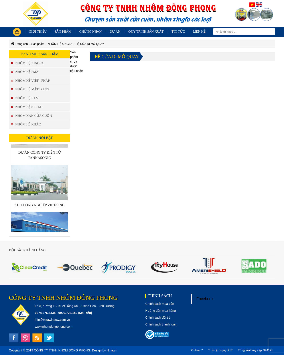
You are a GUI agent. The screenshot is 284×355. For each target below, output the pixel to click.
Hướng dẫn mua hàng (160, 310)
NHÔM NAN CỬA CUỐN (33, 115)
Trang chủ (19, 44)
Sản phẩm (63, 31)
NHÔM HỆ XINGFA (60, 44)
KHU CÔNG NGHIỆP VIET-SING (39, 206)
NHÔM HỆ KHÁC (28, 124)
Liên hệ (199, 31)
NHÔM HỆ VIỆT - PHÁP (32, 80)
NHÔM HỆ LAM (27, 98)
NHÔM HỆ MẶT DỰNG (32, 89)
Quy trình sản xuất (146, 31)
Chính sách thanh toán (161, 324)
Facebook (204, 299)
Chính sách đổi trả (158, 317)
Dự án (115, 31)
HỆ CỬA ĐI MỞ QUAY (90, 44)
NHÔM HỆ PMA (27, 71)
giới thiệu (38, 31)
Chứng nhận (90, 31)
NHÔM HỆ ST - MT (29, 107)
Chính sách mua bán (159, 303)
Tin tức (178, 31)
